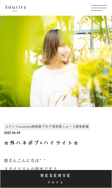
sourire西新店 (30, 126)
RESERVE (56, 178)
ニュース (69, 126)
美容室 (57, 126)
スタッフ (11, 126)
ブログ (47, 126)
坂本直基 (82, 126)
